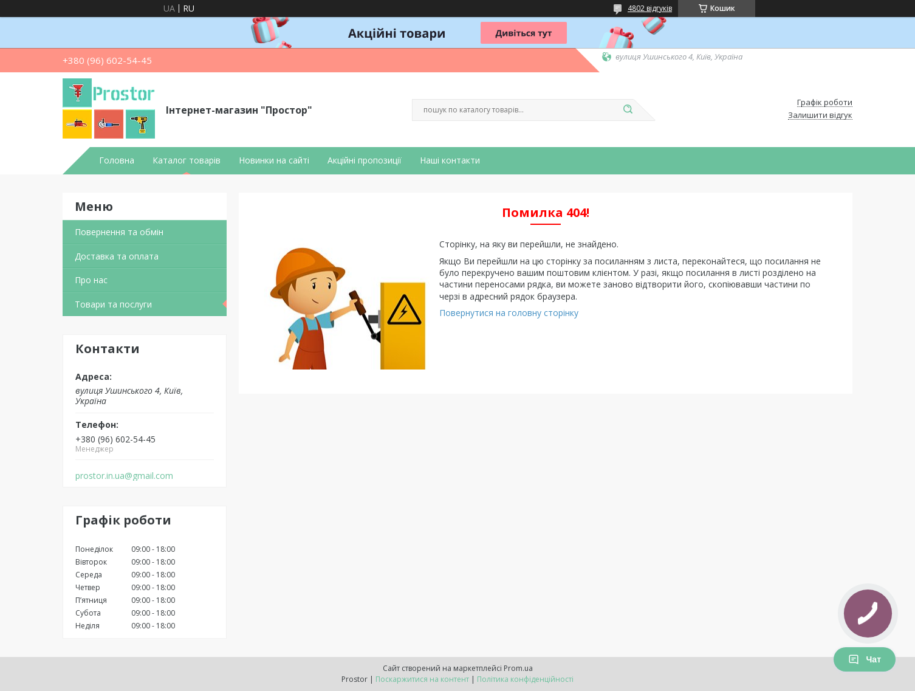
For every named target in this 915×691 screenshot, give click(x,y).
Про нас (91, 280)
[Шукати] (627, 110)
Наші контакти (450, 160)
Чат (864, 659)
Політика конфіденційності (525, 679)
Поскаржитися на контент (422, 679)
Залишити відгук (820, 115)
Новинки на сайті (274, 160)
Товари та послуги (113, 304)
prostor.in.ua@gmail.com (124, 475)
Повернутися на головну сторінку (508, 312)
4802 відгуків (650, 8)
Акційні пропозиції (364, 160)
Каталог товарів (186, 160)
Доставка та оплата (117, 256)
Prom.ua (518, 668)
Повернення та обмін (119, 232)
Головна (116, 160)
